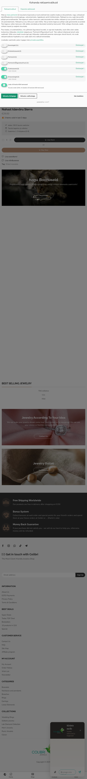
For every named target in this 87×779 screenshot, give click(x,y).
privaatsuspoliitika (36, 40)
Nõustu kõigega (9, 96)
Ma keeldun (78, 96)
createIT (46, 102)
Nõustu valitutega (27, 96)
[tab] (10, 9)
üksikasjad (80, 45)
